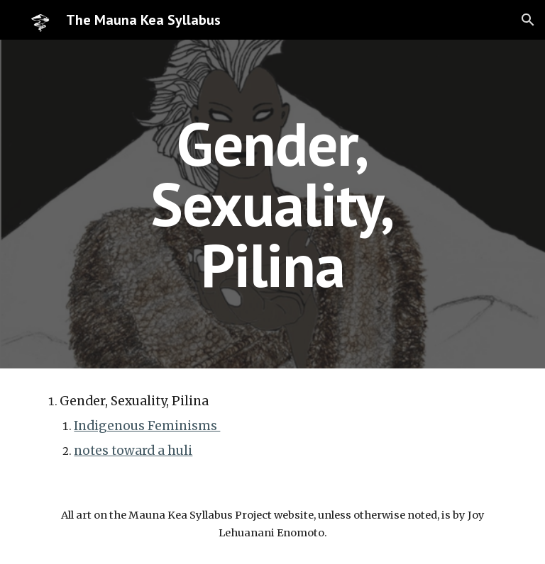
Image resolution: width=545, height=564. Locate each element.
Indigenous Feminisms (147, 426)
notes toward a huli (133, 450)
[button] (528, 20)
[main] (272, 204)
